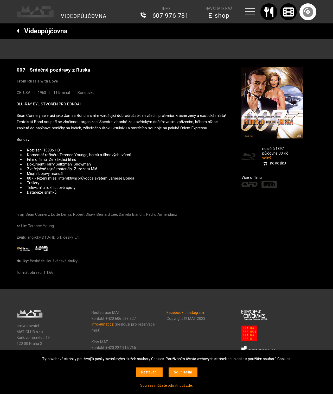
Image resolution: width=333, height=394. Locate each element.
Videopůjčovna (42, 31)
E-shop (218, 15)
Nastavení (149, 372)
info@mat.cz (103, 324)
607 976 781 (170, 15)
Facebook (174, 312)
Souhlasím (183, 372)
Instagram (195, 312)
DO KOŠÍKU (278, 163)
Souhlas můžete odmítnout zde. (166, 385)
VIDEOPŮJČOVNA (83, 16)
